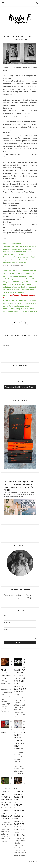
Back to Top (33, 862)
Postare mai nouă (11, 335)
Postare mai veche (28, 335)
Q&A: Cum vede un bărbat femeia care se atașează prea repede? (19, 735)
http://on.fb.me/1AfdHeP (13, 265)
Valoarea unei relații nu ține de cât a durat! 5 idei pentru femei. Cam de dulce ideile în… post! (19, 486)
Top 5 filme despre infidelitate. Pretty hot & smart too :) (6, 672)
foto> (4, 238)
